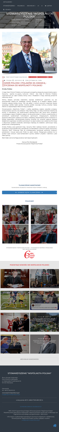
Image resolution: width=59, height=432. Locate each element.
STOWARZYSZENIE (9, 5)
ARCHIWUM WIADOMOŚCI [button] (29, 359)
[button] (29, 192)
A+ (38, 5)
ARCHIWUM (31, 5)
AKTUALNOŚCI (7, 2)
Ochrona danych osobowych (30, 406)
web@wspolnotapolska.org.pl (31, 420)
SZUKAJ (7, 9)
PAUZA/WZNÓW (41, 77)
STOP (50, 77)
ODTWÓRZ (32, 77)
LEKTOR (48, 5)
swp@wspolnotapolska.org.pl (43, 23)
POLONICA (21, 5)
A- (42, 5)
